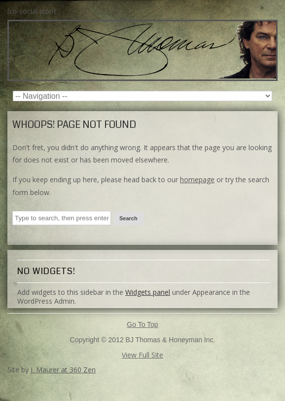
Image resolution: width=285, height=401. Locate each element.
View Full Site (142, 355)
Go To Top (142, 324)
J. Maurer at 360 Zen (63, 369)
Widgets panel (147, 292)
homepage (197, 179)
